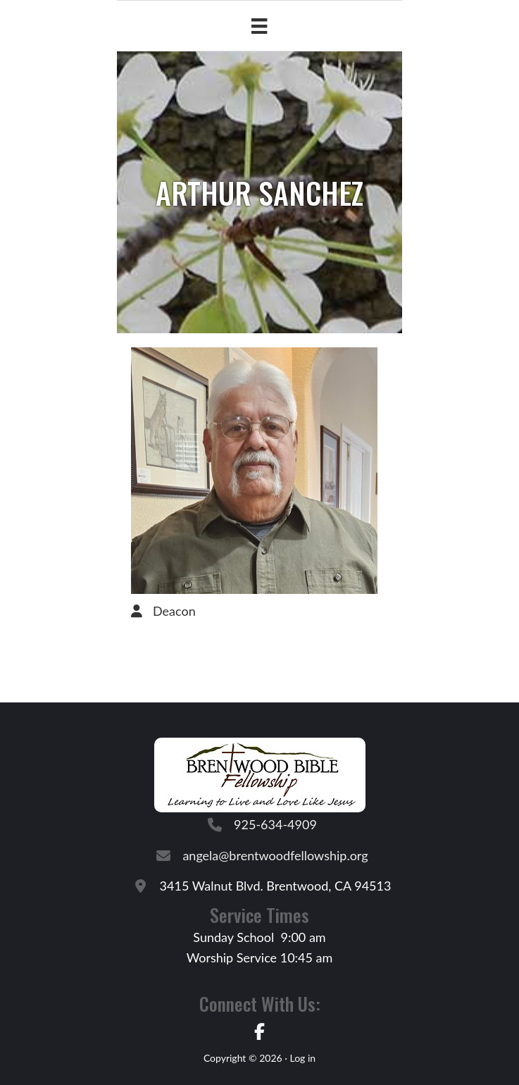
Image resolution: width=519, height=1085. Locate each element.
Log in (302, 1058)
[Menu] (259, 26)
